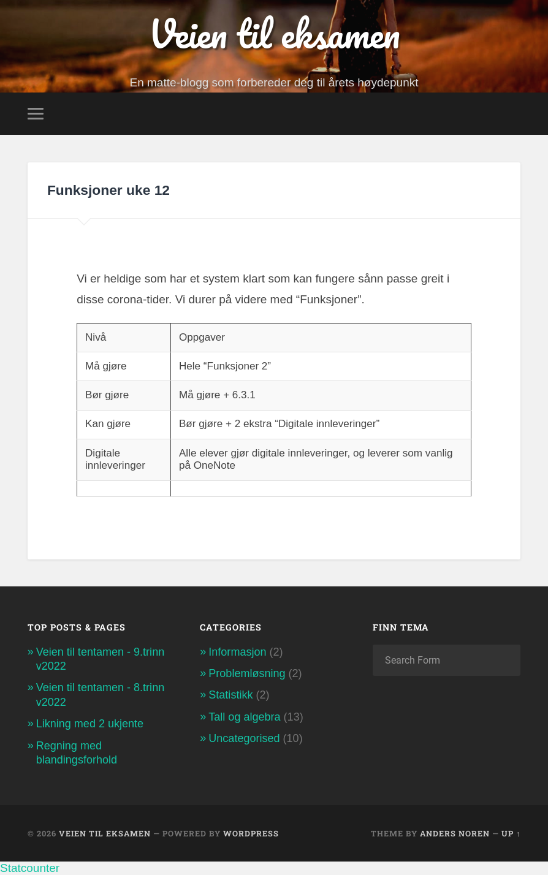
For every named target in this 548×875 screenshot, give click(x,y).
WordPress (251, 833)
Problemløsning (246, 673)
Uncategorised (244, 738)
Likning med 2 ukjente (89, 724)
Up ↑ (510, 833)
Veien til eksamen (274, 33)
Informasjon (237, 652)
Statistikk (230, 695)
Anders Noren (455, 833)
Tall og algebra (244, 717)
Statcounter (29, 868)
